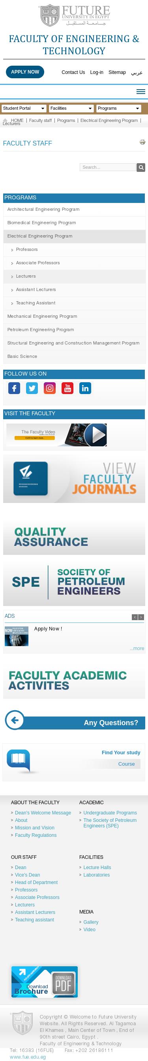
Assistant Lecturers (36, 290)
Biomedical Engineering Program (41, 223)
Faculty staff (40, 121)
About (21, 820)
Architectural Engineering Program (43, 210)
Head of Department (36, 882)
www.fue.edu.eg (28, 1057)
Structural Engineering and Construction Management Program (73, 343)
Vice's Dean (27, 875)
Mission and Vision (34, 828)
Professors (27, 250)
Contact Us (73, 72)
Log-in (96, 72)
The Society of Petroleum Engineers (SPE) (110, 823)
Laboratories (96, 875)
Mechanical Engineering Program (42, 317)
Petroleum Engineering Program (40, 330)
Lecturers (11, 124)
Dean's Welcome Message (43, 813)
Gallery (90, 922)
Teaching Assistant (36, 303)
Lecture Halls (97, 867)
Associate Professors (38, 263)
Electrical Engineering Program (109, 121)
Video (89, 929)
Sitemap (117, 72)
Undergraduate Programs (110, 813)
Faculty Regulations (35, 835)
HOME (17, 121)
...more (137, 649)
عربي (137, 73)
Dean (20, 867)
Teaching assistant (34, 920)
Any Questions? (74, 723)
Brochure (44, 982)
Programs (66, 121)
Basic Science (22, 357)
